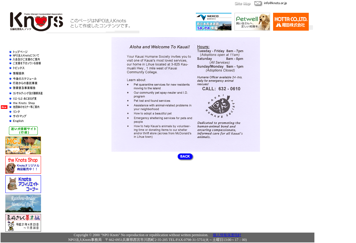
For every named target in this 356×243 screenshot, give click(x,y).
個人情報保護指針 (227, 235)
